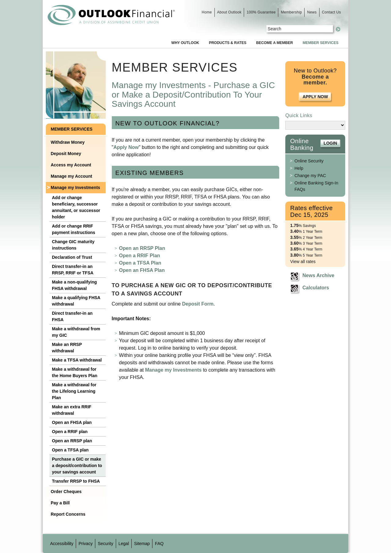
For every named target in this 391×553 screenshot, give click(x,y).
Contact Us (331, 12)
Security (105, 543)
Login (330, 143)
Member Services (320, 43)
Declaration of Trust (72, 257)
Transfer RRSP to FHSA (76, 481)
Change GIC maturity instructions (73, 245)
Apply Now (126, 147)
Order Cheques (66, 491)
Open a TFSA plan (70, 449)
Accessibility (61, 543)
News (311, 12)
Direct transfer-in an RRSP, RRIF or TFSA (72, 269)
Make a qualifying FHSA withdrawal (76, 300)
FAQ (159, 543)
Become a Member (274, 43)
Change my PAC (310, 175)
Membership (291, 12)
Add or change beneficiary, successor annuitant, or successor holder (76, 207)
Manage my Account (71, 176)
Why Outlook (185, 43)
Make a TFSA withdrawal (77, 360)
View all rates (303, 261)
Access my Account (71, 164)
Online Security (308, 160)
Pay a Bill (60, 502)
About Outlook (229, 12)
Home (207, 12)
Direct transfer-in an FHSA (72, 316)
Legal (124, 543)
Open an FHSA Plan (142, 270)
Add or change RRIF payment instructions (73, 229)
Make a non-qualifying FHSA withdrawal (74, 285)
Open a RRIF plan (70, 431)
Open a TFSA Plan (140, 262)
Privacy (86, 543)
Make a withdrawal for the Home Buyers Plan (74, 372)
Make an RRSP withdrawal (67, 347)
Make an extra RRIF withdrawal (71, 410)
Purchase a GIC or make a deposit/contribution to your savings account (77, 465)
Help (298, 168)
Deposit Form (198, 303)
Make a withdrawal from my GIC (76, 332)
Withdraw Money (68, 142)
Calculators (315, 287)
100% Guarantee (261, 12)
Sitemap (142, 543)
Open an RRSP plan (72, 440)
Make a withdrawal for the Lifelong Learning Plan (74, 391)
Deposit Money (66, 153)
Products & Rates (227, 43)
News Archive (318, 275)
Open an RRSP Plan (142, 248)
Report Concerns (68, 514)
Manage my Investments (75, 187)
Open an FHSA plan (72, 422)
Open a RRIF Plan (139, 255)
